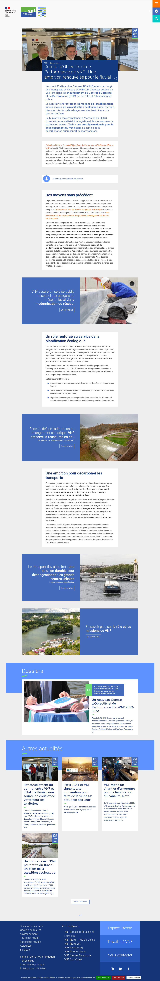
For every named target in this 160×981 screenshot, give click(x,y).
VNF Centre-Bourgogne (77, 955)
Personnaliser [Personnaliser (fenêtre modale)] (134, 978)
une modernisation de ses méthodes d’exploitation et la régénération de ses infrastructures (77, 215)
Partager (115, 78)
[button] (156, 3)
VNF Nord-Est (72, 943)
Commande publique (32, 964)
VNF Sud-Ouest (73, 959)
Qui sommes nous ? (31, 926)
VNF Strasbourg (73, 947)
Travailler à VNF (120, 941)
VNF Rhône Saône (75, 951)
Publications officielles (33, 968)
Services (25, 949)
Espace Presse (120, 928)
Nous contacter (120, 955)
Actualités (26, 945)
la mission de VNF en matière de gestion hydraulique (79, 209)
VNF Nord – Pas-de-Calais (79, 939)
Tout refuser (118, 978)
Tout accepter (103, 978)
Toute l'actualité (80, 901)
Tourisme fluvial (29, 937)
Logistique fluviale (30, 941)
